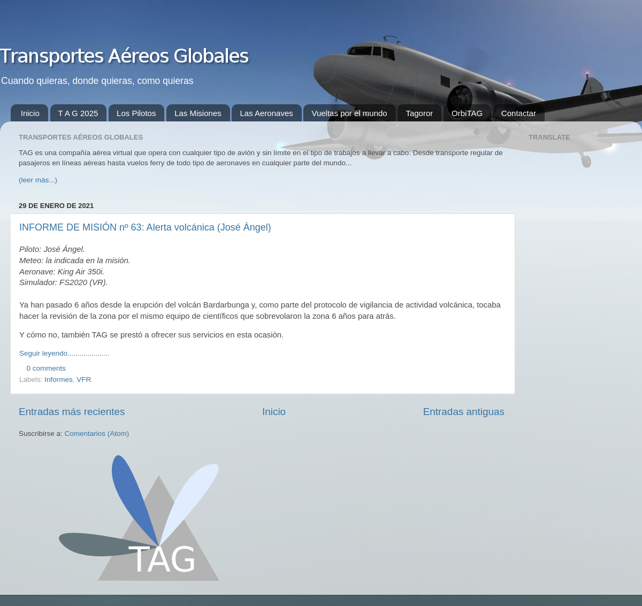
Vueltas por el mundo (349, 113)
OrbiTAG (467, 113)
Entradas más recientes (72, 411)
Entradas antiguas (464, 411)
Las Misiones (197, 113)
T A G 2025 (78, 113)
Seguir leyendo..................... (64, 353)
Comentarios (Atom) (97, 433)
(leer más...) (38, 180)
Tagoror (419, 113)
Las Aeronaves (266, 113)
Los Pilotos (136, 113)
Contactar (518, 113)
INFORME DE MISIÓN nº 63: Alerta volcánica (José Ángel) (145, 227)
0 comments (46, 368)
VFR (84, 379)
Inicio (30, 113)
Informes (58, 379)
